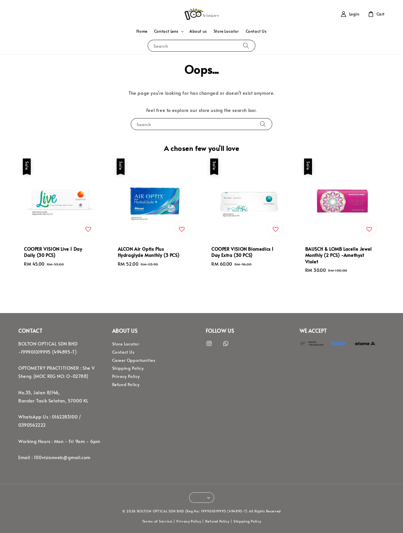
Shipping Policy (128, 368)
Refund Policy (126, 384)
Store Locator (226, 31)
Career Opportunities (134, 360)
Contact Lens (166, 31)
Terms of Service (157, 521)
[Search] (246, 45)
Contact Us (256, 31)
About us (198, 31)
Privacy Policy (126, 376)
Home (141, 31)
